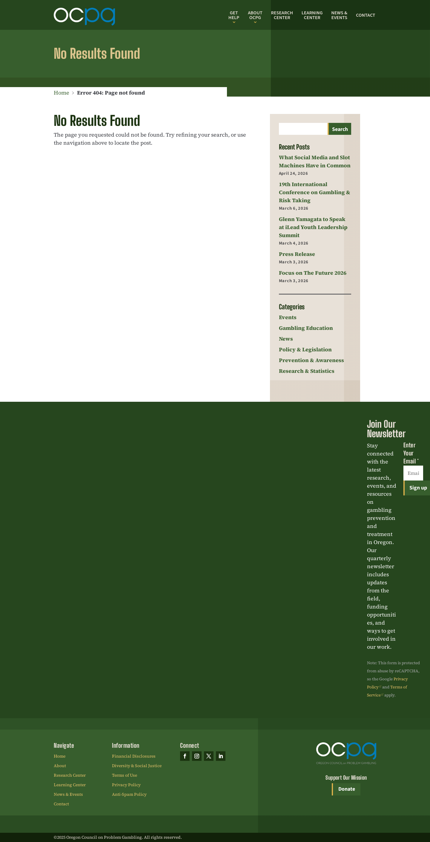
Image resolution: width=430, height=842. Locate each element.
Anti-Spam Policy (129, 794)
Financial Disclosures (134, 756)
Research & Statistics (306, 371)
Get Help (233, 15)
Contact (365, 15)
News (286, 338)
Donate (346, 789)
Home (61, 92)
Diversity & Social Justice (137, 766)
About (60, 766)
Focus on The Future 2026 (312, 272)
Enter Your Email (411, 453)
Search (340, 129)
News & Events (339, 15)
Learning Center (312, 15)
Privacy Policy (126, 785)
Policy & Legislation (305, 349)
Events (288, 317)
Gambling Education (306, 328)
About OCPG (255, 15)
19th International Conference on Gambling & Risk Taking (314, 192)
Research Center (282, 15)
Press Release (297, 254)
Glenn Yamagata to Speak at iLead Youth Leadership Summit (313, 227)
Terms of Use (124, 775)
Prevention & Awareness (311, 360)
